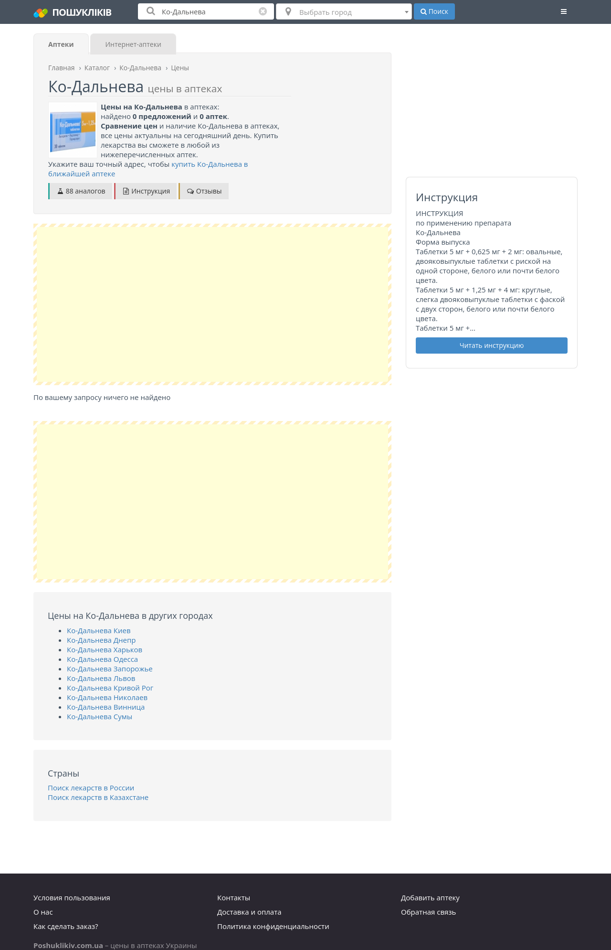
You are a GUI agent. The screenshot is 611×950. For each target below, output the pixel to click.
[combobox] (344, 11)
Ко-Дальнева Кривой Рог (110, 687)
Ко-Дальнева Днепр (101, 640)
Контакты (233, 897)
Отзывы (204, 190)
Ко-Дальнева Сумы (99, 716)
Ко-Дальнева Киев (99, 630)
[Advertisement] (212, 304)
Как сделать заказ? (65, 926)
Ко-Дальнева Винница (106, 707)
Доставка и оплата (249, 912)
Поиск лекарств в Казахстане (98, 797)
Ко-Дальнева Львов (101, 678)
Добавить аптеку (430, 897)
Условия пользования (71, 897)
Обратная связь (428, 912)
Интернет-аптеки (133, 44)
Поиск (434, 11)
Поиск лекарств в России (91, 787)
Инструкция (146, 190)
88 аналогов (80, 190)
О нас (43, 912)
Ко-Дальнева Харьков (104, 649)
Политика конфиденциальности (273, 926)
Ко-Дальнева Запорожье (110, 668)
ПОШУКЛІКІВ (72, 12)
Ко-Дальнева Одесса (102, 659)
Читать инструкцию (492, 345)
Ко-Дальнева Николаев (107, 697)
